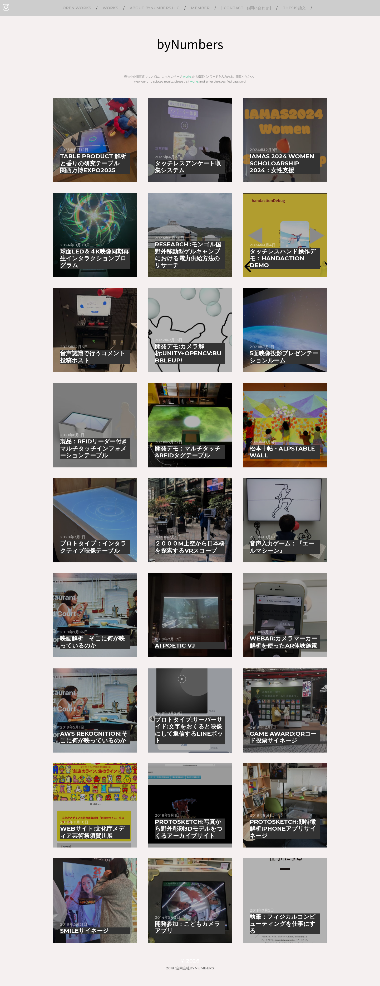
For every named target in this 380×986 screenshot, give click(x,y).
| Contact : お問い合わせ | (246, 8)
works (187, 76)
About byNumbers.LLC (155, 8)
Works (110, 8)
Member (200, 8)
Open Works (77, 8)
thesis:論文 (294, 8)
